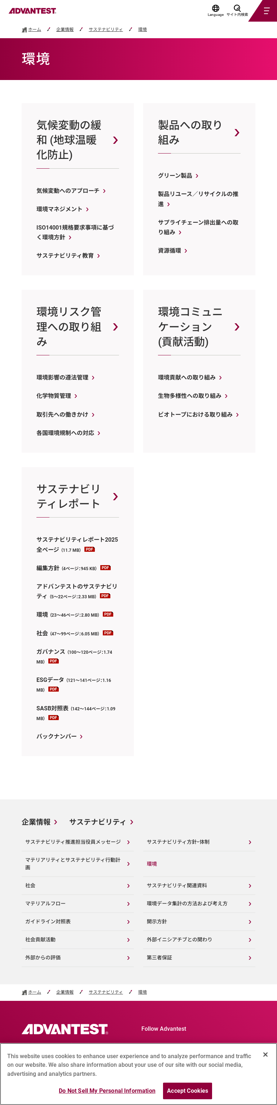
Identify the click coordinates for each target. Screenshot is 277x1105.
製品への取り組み (190, 132)
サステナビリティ (106, 29)
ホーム (34, 29)
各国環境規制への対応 (65, 433)
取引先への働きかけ (62, 414)
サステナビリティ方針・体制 (178, 842)
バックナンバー (56, 736)
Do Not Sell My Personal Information (107, 1090)
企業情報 (65, 29)
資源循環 (169, 250)
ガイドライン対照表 (48, 921)
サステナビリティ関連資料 (177, 885)
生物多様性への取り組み (189, 395)
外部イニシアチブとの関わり (179, 939)
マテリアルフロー (45, 903)
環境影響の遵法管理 (62, 377)
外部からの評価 (43, 957)
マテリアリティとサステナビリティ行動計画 (72, 863)
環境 (142, 29)
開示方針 (157, 921)
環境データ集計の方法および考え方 (187, 903)
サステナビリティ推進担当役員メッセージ (73, 842)
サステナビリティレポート (68, 496)
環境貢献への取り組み (187, 377)
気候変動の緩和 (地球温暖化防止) (68, 140)
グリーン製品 (175, 175)
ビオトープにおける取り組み (195, 414)
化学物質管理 (53, 395)
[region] (138, 1074)
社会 (74, 633)
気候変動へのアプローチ (68, 190)
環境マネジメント (59, 209)
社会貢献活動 (40, 939)
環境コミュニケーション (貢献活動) (190, 327)
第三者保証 (159, 957)
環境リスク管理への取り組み (68, 327)
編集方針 (73, 568)
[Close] (265, 1054)
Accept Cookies (187, 1090)
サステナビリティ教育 (65, 255)
